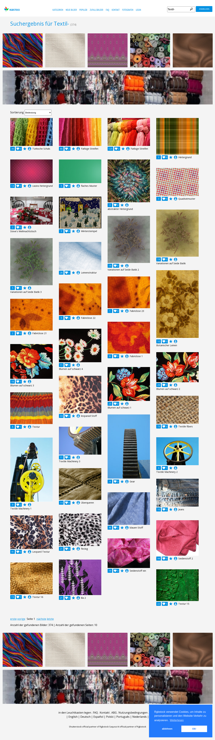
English (73, 717)
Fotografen (127, 9)
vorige (21, 619)
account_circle (30, 149)
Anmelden (204, 9)
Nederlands (139, 717)
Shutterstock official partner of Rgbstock (89, 726)
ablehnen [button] (167, 728)
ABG (114, 712)
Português (123, 717)
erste (13, 619)
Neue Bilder (71, 9)
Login (138, 9)
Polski (110, 717)
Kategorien (57, 9)
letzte (50, 619)
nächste (41, 619)
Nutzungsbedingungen (133, 712)
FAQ (107, 9)
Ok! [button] (194, 728)
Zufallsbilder (96, 9)
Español (98, 717)
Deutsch (85, 717)
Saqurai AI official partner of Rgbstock (127, 726)
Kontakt (116, 9)
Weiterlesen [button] (177, 720)
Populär (83, 9)
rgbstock (11, 9)
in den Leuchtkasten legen (74, 712)
